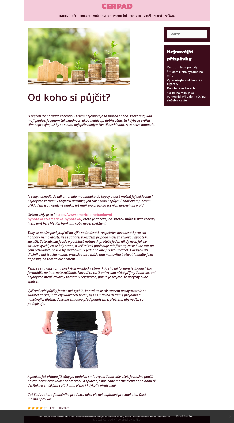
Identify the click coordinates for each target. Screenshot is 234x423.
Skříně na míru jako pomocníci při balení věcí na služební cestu (186, 96)
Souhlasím (184, 416)
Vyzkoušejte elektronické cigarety (184, 82)
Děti (74, 16)
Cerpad (117, 6)
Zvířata (170, 16)
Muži (96, 16)
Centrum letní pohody (182, 67)
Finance (85, 16)
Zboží (147, 16)
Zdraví (157, 16)
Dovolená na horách (181, 88)
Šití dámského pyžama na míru (185, 73)
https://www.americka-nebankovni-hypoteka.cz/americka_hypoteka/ (70, 216)
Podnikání (120, 16)
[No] (230, 416)
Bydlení (64, 16)
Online (106, 16)
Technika (135, 16)
